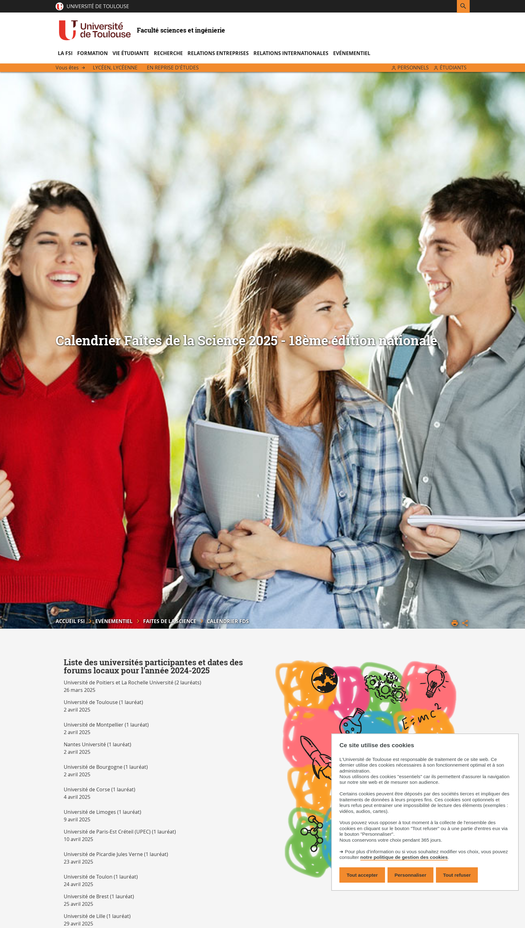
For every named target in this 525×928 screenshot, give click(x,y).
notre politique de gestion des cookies (404, 857)
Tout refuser (457, 875)
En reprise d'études (173, 67)
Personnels (413, 67)
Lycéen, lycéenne (115, 67)
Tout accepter (362, 875)
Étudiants (453, 67)
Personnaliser (411, 875)
